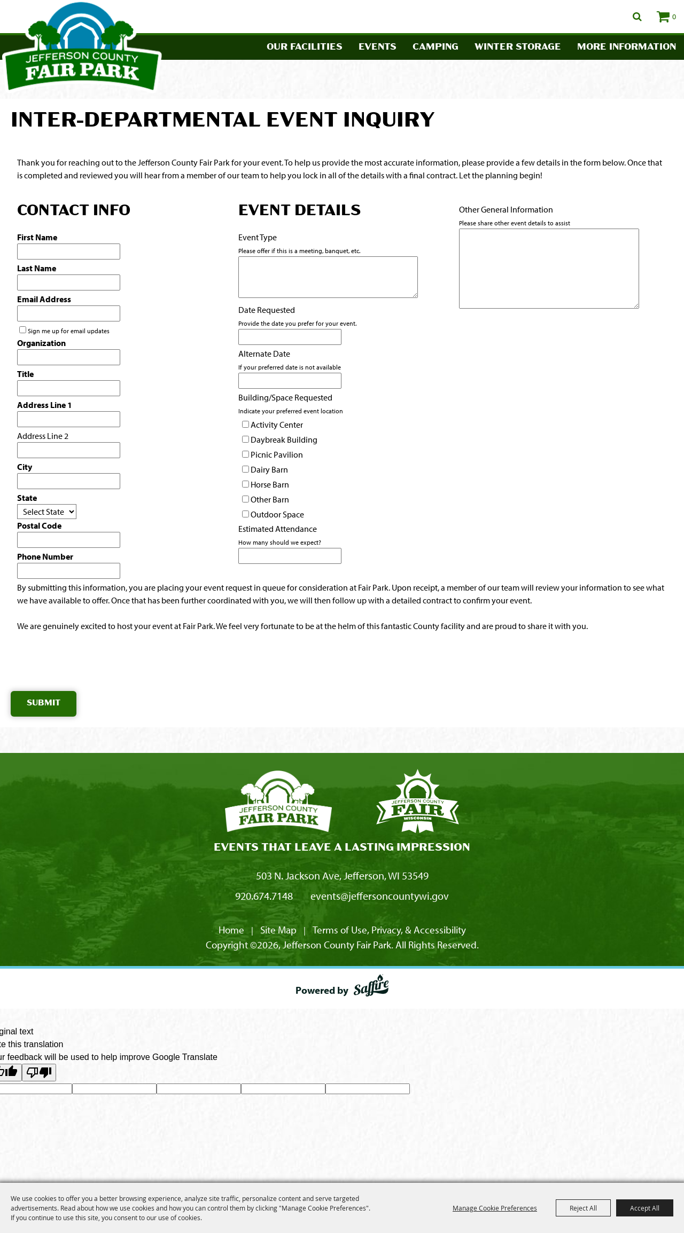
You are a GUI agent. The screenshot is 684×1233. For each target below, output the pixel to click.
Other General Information (506, 209)
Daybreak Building (284, 439)
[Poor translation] (39, 1072)
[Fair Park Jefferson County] (417, 802)
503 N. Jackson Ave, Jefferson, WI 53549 (342, 875)
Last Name (36, 268)
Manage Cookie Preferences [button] (495, 1208)
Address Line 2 (42, 435)
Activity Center (277, 424)
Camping (435, 47)
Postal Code (39, 525)
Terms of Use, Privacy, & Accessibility (389, 929)
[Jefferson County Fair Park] (278, 802)
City (24, 466)
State (27, 497)
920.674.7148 (264, 895)
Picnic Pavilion (277, 454)
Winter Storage (518, 47)
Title (25, 373)
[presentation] (92, 664)
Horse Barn (270, 484)
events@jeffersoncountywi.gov (379, 895)
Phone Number (45, 556)
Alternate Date (264, 353)
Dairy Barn (269, 469)
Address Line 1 (44, 404)
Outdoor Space (277, 514)
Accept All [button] (644, 1208)
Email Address (44, 299)
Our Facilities (305, 47)
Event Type (257, 237)
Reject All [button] (583, 1208)
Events (378, 47)
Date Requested (266, 309)
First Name (37, 237)
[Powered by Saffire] (371, 987)
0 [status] (674, 16)
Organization (41, 342)
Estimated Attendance (277, 528)
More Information (626, 47)
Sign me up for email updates (69, 331)
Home (231, 929)
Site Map (278, 929)
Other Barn (270, 499)
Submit (43, 704)
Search (637, 16)
